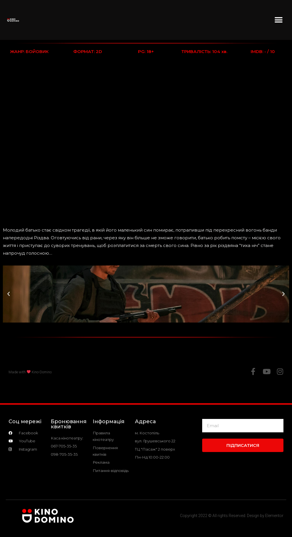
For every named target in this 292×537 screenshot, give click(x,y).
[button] (278, 20)
